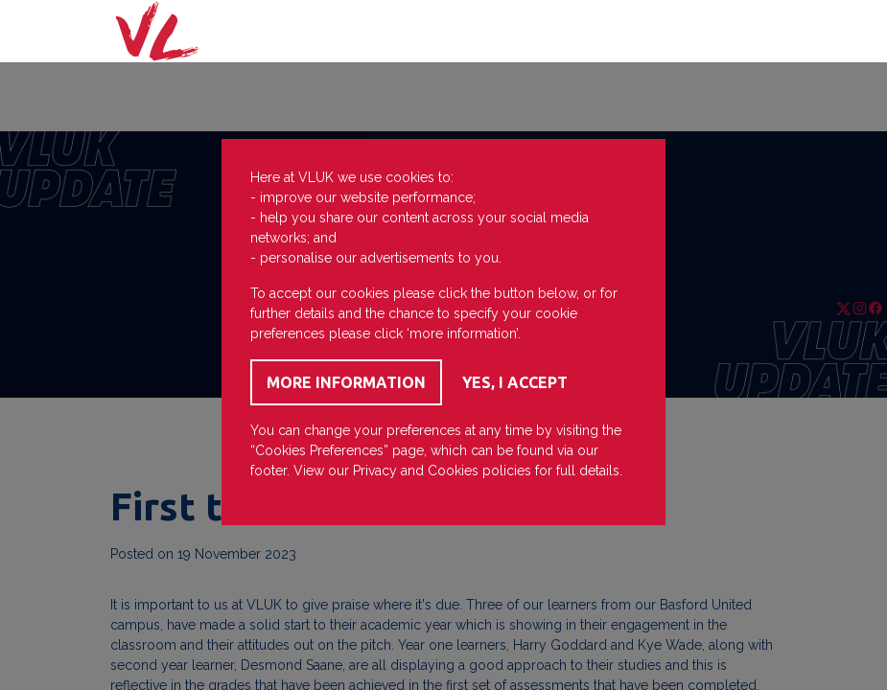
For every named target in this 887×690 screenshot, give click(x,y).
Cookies (453, 470)
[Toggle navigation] (750, 31)
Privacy (375, 470)
